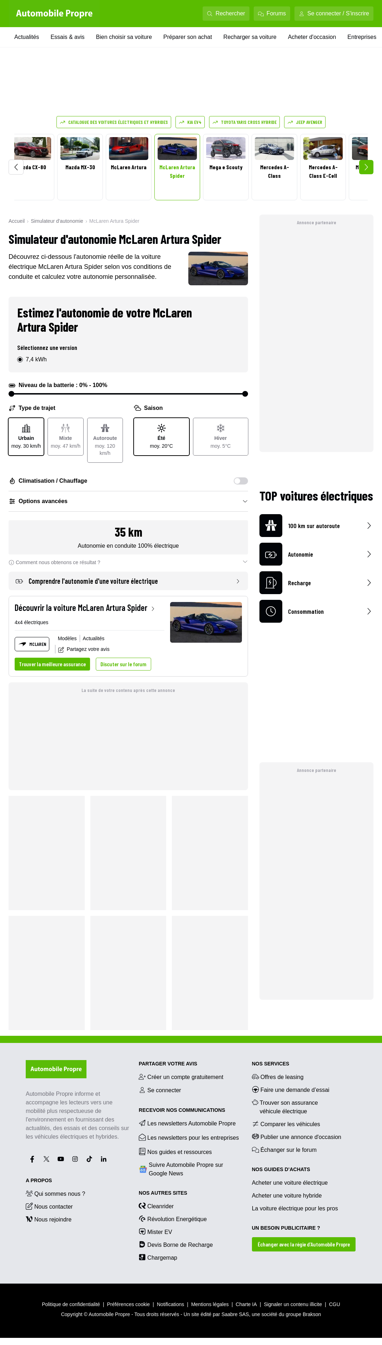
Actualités (94, 638)
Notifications (170, 1304)
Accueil (17, 221)
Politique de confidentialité (71, 1304)
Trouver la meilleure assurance (52, 664)
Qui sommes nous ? (55, 1193)
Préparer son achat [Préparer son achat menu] (187, 37)
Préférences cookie (128, 1304)
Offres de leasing (278, 1076)
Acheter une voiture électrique (290, 1183)
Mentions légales (210, 1304)
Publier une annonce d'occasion (296, 1136)
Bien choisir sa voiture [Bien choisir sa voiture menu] (124, 37)
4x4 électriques (31, 622)
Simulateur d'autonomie (57, 221)
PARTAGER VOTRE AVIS (168, 1064)
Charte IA (246, 1304)
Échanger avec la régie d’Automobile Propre (304, 1244)
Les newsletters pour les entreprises (189, 1137)
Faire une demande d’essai (290, 1089)
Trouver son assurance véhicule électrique (285, 1106)
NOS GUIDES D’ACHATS (281, 1169)
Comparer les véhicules (286, 1123)
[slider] (11, 394)
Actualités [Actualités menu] (26, 37)
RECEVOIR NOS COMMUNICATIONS (182, 1110)
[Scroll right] (366, 167)
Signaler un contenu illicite (293, 1304)
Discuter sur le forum (123, 664)
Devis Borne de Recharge (176, 1244)
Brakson (312, 1314)
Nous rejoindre (48, 1219)
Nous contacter (49, 1206)
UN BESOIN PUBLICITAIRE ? (286, 1228)
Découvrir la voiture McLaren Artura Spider (85, 607)
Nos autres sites (163, 1193)
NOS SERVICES (270, 1064)
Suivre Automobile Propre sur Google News (181, 1169)
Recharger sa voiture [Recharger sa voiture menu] (250, 37)
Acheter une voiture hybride (287, 1196)
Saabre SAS (235, 1314)
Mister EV (155, 1231)
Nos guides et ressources (175, 1151)
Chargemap (158, 1257)
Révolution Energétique (173, 1218)
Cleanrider (156, 1205)
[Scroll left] (16, 167)
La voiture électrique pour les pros (295, 1208)
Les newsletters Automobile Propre (187, 1122)
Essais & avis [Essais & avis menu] (67, 37)
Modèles (67, 638)
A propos (39, 1180)
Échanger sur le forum (284, 1149)
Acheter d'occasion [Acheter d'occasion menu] (312, 37)
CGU (334, 1304)
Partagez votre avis (84, 649)
